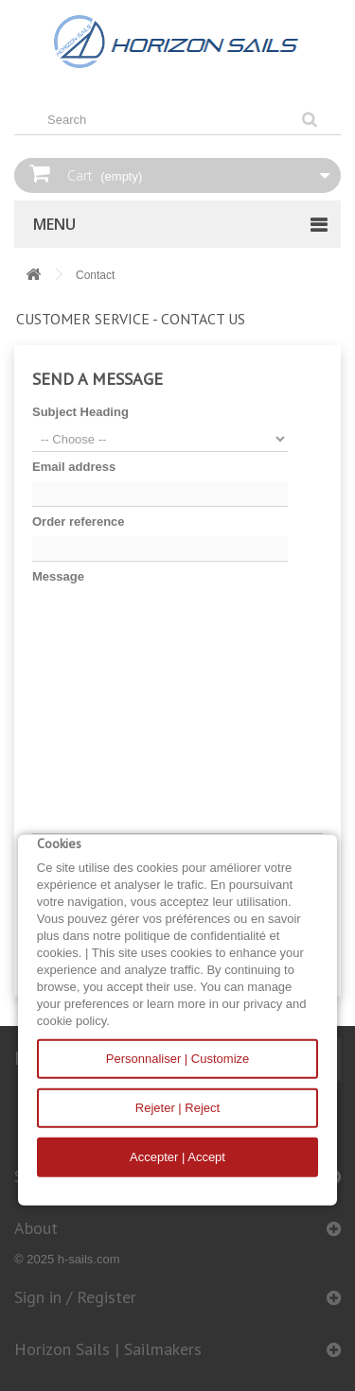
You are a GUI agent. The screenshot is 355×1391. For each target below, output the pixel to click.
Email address (73, 467)
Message (58, 576)
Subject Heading (80, 412)
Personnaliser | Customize (178, 1059)
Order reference (78, 521)
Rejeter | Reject (177, 1108)
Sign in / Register (75, 1297)
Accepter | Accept (177, 1157)
